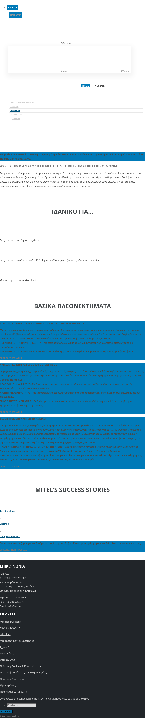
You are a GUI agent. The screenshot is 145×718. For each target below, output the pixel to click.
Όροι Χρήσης (8, 685)
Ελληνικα (100, 70)
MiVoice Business (10, 621)
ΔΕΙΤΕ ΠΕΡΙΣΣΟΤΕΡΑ (10, 466)
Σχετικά (4, 647)
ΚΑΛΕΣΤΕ (12, 7)
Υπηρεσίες (16, 114)
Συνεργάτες (7, 653)
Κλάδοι (14, 106)
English (39, 70)
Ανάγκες (15, 110)
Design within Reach (10, 536)
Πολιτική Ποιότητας (12, 679)
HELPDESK (15, 15)
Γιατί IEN (15, 118)
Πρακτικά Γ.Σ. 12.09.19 (13, 691)
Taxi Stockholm (7, 511)
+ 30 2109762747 (16, 597)
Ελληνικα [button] (40, 32)
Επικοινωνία (7, 659)
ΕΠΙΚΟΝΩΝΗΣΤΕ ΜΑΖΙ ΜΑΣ (13, 549)
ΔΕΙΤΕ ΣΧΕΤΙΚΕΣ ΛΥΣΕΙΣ (11, 358)
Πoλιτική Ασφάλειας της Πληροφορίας (23, 672)
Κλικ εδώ (30, 590)
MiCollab (5, 634)
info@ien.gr (14, 606)
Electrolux (5, 523)
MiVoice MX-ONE (10, 628)
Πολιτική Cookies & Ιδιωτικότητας (20, 666)
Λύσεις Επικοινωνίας (22, 102)
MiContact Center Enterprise (17, 640)
